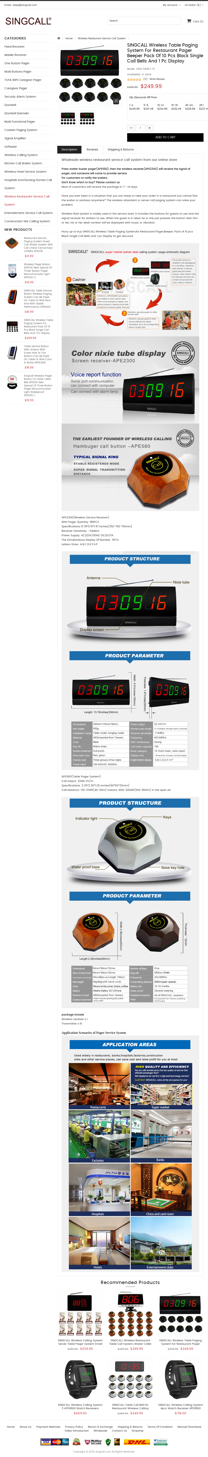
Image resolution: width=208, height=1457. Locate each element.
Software (10, 146)
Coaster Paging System (20, 130)
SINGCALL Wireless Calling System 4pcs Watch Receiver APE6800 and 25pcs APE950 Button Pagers (180, 1408)
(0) (145, 79)
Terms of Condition (160, 1427)
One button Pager (16, 63)
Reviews (92, 149)
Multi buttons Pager (17, 71)
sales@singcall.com (25, 5)
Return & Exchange (100, 1427)
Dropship (138, 1431)
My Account (172, 5)
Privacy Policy (74, 1427)
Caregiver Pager (15, 88)
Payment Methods (48, 1427)
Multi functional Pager (19, 121)
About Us (25, 1427)
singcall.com (103, 1451)
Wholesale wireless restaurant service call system (102, 159)
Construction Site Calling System (27, 221)
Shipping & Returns (121, 149)
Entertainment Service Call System (28, 213)
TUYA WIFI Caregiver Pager (22, 80)
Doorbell (10, 105)
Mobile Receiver (15, 55)
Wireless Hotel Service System (25, 171)
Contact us (119, 1431)
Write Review (157, 79)
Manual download (189, 1427)
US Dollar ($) (194, 5)
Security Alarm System (20, 96)
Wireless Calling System (21, 155)
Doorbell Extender (16, 113)
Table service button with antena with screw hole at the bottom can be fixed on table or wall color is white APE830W (38, 354)
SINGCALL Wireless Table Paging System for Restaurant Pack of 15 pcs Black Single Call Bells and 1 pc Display (38, 326)
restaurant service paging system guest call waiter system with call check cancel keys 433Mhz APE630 (38, 244)
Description (69, 149)
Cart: (195, 21)
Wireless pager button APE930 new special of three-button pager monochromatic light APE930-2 (38, 271)
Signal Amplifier (15, 138)
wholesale (100, 1431)
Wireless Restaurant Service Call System (102, 38)
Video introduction (77, 1431)
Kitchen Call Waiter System (23, 163)
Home (69, 38)
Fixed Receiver (14, 46)
